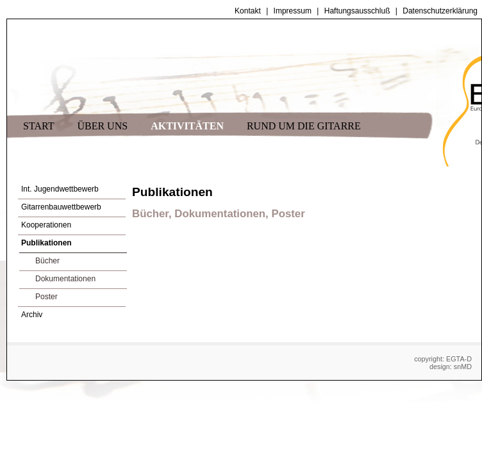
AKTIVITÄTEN (187, 125)
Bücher (47, 260)
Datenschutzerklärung (440, 10)
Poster (46, 296)
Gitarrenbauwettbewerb (61, 206)
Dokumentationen (65, 278)
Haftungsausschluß (357, 10)
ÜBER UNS (102, 125)
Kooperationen (46, 224)
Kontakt (248, 10)
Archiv (31, 314)
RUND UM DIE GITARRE (304, 125)
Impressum (293, 10)
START (38, 125)
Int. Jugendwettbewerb (60, 189)
